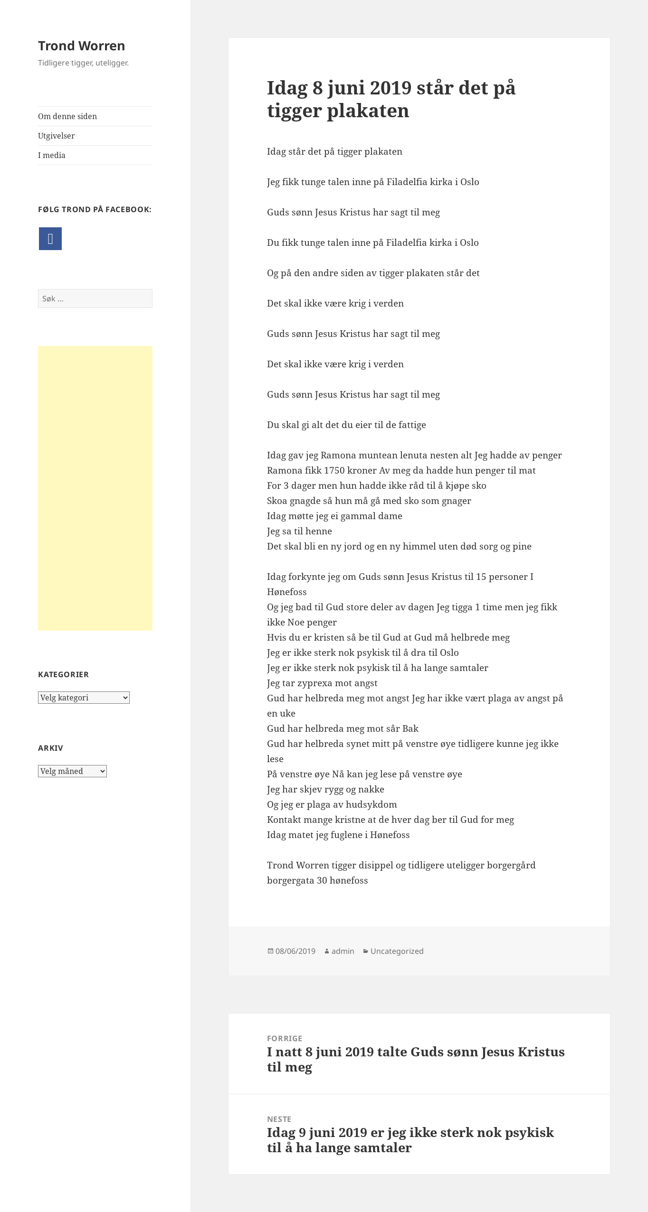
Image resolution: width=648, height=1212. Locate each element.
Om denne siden (67, 116)
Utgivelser (56, 136)
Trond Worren (81, 45)
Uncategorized (397, 951)
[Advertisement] (95, 488)
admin (343, 951)
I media (52, 155)
